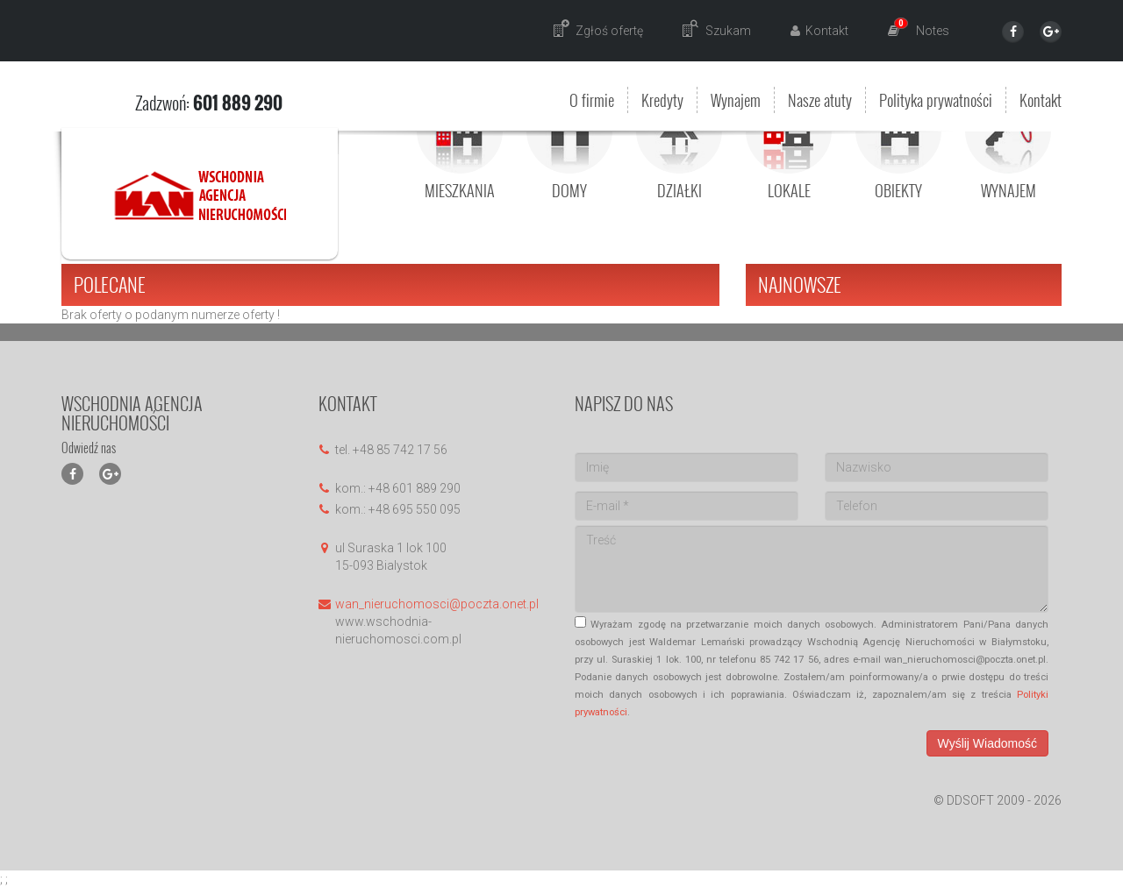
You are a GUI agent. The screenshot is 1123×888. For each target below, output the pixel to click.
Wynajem (736, 100)
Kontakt (1040, 100)
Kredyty (662, 100)
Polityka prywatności (935, 100)
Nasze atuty (820, 100)
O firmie (591, 100)
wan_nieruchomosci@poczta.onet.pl (437, 604)
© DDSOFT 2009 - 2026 (997, 800)
